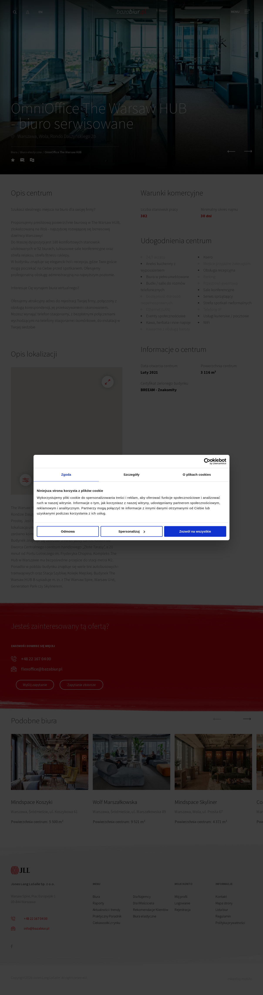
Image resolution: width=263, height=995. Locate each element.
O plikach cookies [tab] (197, 474)
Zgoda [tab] (66, 474)
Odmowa (68, 531)
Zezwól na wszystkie (195, 531)
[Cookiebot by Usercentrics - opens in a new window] (207, 461)
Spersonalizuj (131, 531)
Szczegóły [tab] (131, 474)
